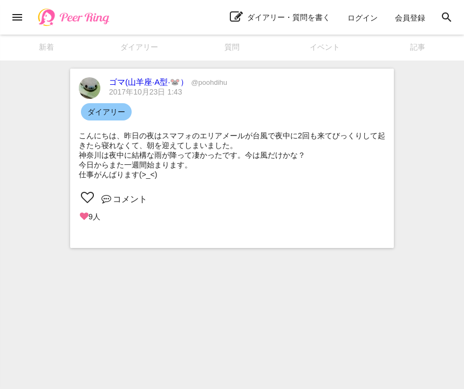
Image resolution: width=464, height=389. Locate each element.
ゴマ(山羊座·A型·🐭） (168, 81)
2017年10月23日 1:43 (145, 92)
